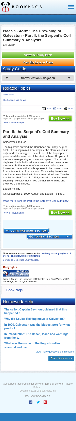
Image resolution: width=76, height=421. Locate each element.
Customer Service (33, 383)
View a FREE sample (14, 122)
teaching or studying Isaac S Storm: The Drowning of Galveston (37, 254)
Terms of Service (54, 383)
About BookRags (12, 383)
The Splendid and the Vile (14, 100)
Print (68, 108)
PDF (46, 108)
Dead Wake (8, 94)
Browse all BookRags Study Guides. (21, 260)
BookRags (14, 290)
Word (57, 108)
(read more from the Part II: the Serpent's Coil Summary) (36, 200)
